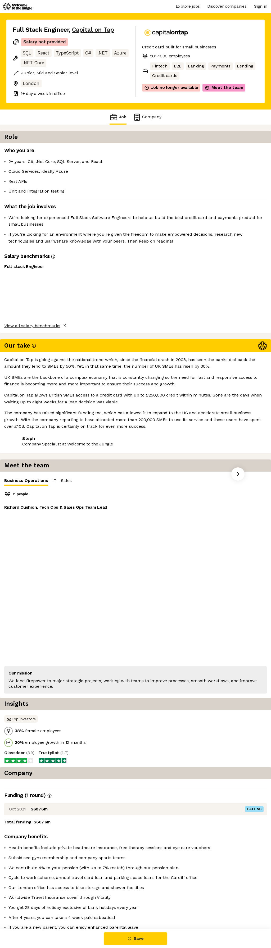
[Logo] (17, 6)
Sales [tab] (208, 151)
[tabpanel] (206, 225)
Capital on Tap (93, 29)
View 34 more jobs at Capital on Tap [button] (86, 366)
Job (118, 117)
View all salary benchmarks (39, 346)
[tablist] (206, 152)
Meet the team (224, 87)
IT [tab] (196, 151)
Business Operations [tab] (168, 153)
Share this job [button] (27, 366)
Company (147, 117)
